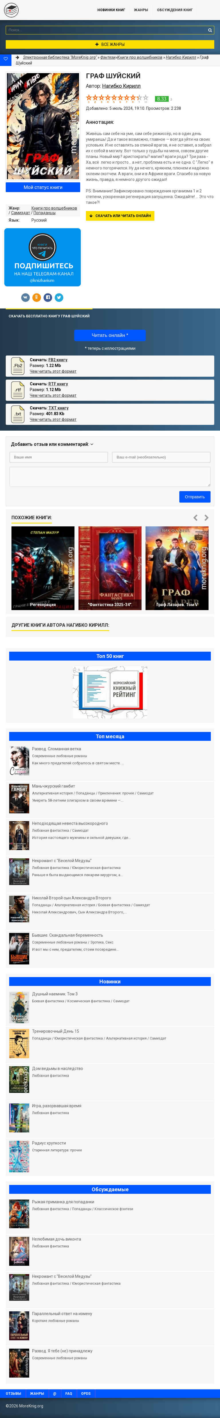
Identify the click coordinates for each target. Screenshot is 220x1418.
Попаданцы (45, 212)
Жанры (141, 10)
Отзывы (13, 1394)
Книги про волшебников (54, 208)
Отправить (195, 497)
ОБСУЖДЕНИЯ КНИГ (175, 10)
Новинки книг (111, 10)
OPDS (86, 1394)
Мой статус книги (43, 187)
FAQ (68, 1394)
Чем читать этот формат (53, 371)
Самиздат (20, 212)
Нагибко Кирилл (181, 57)
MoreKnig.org (43, 10)
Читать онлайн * (110, 335)
